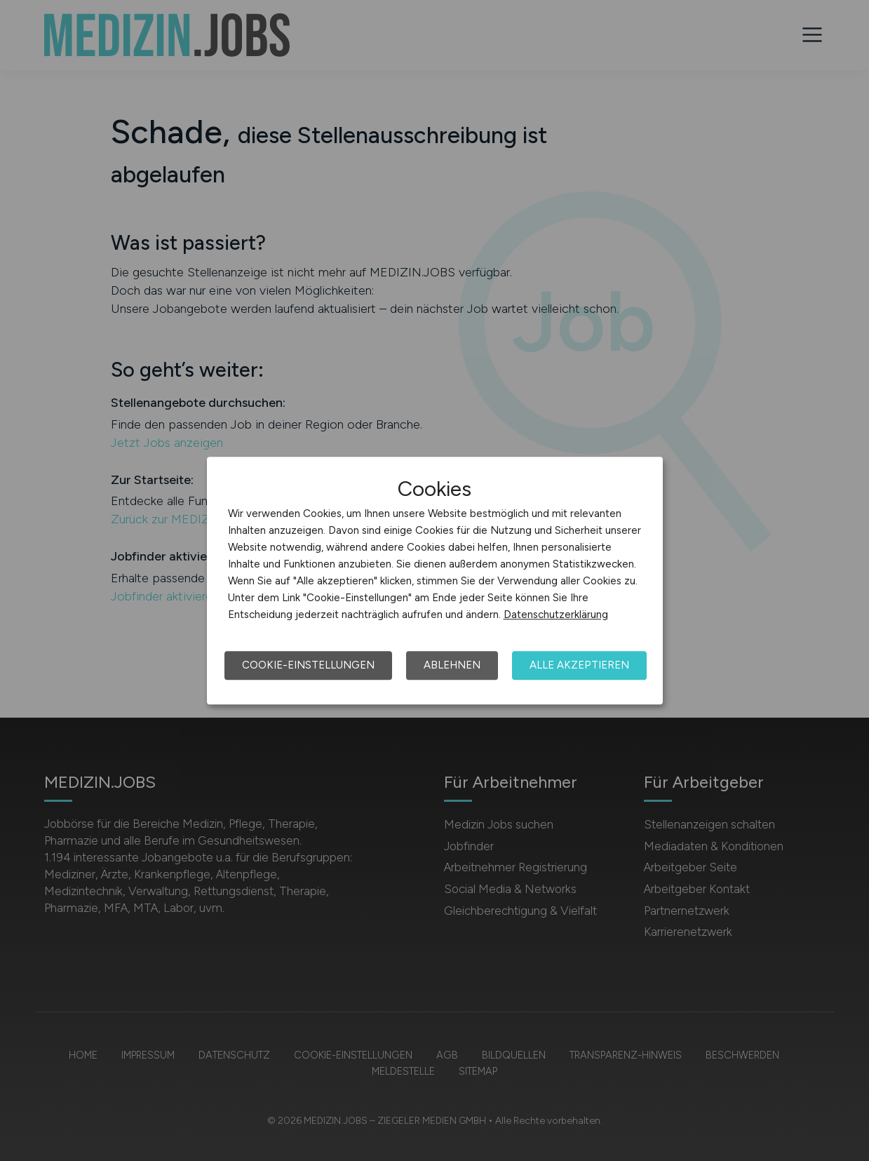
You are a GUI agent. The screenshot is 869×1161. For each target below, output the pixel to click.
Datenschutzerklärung (556, 614)
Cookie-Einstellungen (308, 665)
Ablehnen (452, 665)
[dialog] (435, 581)
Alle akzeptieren (579, 665)
